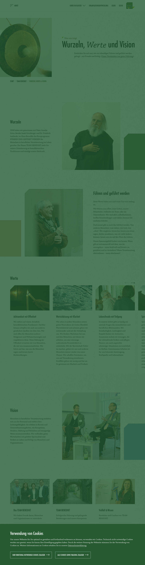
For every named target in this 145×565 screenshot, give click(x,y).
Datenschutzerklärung (77, 546)
